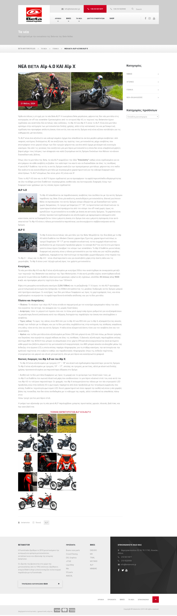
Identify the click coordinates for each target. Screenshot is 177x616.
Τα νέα (131, 600)
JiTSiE (68, 562)
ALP (46, 523)
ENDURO (93, 551)
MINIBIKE (93, 569)
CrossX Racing (72, 554)
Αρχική (58, 18)
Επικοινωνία (143, 600)
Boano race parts (73, 551)
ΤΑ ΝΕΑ (79, 18)
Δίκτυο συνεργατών (95, 18)
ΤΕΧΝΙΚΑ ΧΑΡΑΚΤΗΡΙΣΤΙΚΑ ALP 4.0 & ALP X (70, 412)
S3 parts (69, 572)
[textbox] (143, 117)
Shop (112, 18)
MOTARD (93, 562)
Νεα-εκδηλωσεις (135, 97)
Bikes (68, 18)
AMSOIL (69, 576)
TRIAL (92, 558)
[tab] (40, 584)
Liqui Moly (70, 565)
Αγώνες (130, 82)
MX (91, 554)
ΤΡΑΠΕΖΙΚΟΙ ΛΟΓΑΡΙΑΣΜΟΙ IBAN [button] (36, 584)
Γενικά (38, 523)
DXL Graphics (71, 558)
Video (129, 74)
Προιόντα (112, 600)
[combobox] (143, 116)
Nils (67, 569)
